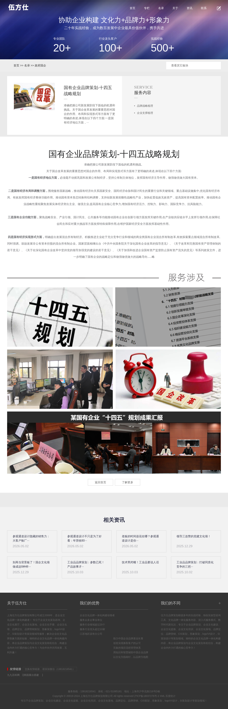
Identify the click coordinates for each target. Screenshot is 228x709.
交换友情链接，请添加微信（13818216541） (50, 669)
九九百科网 (13, 675)
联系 (204, 8)
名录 (161, 8)
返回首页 (100, 482)
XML (162, 696)
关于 (175, 8)
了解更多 (127, 482)
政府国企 (40, 65)
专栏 (147, 8)
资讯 (189, 8)
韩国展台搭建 (31, 675)
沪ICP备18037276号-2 (146, 696)
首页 (132, 8)
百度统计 (170, 696)
